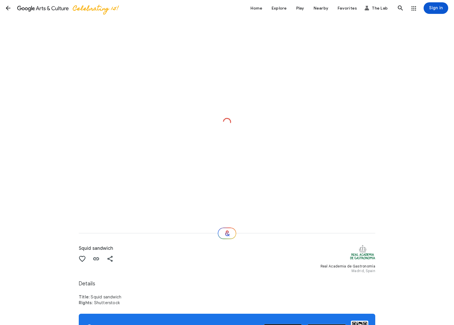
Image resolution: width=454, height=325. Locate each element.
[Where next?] (227, 233)
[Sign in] (436, 8)
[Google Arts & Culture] (67, 8)
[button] (8, 8)
